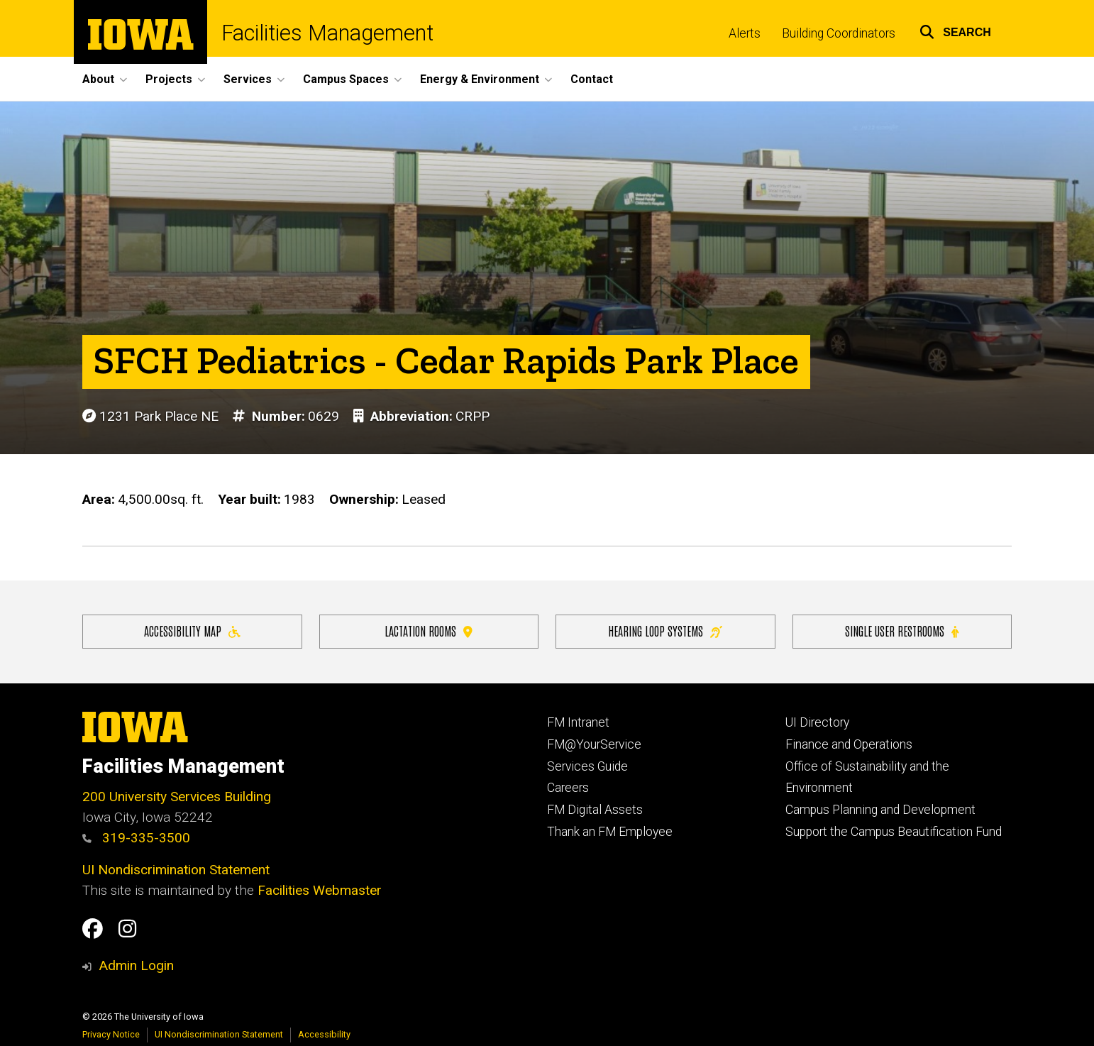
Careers (568, 788)
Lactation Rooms (429, 630)
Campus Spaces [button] (346, 79)
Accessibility (324, 1034)
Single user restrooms (901, 630)
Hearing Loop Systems (665, 630)
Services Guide (587, 766)
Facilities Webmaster (320, 890)
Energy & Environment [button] (479, 79)
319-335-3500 (136, 838)
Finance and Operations (848, 744)
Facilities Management (327, 34)
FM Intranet (578, 722)
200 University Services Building (176, 796)
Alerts (745, 33)
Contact (591, 79)
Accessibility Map (192, 630)
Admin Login (136, 965)
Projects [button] (168, 79)
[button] (955, 30)
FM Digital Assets (595, 810)
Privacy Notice (111, 1034)
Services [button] (247, 79)
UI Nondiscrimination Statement (176, 869)
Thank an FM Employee (610, 832)
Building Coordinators (838, 33)
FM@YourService (594, 744)
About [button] (98, 79)
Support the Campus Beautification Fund (893, 832)
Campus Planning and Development (880, 810)
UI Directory (817, 722)
